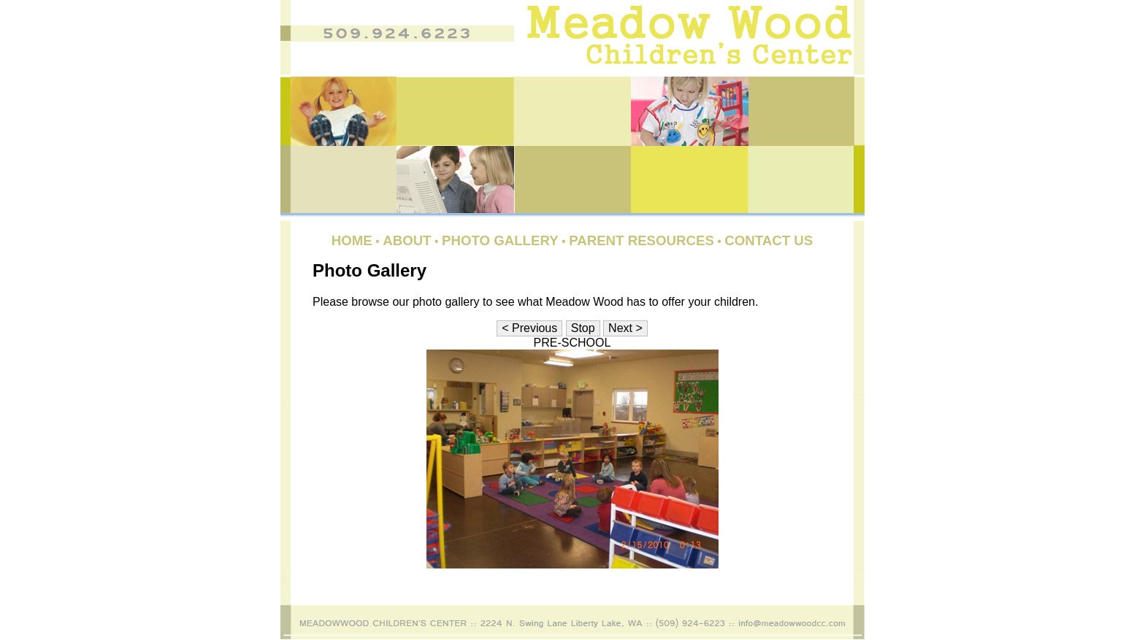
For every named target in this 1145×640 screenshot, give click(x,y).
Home (352, 240)
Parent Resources (641, 240)
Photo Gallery (500, 240)
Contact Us (768, 240)
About (407, 240)
